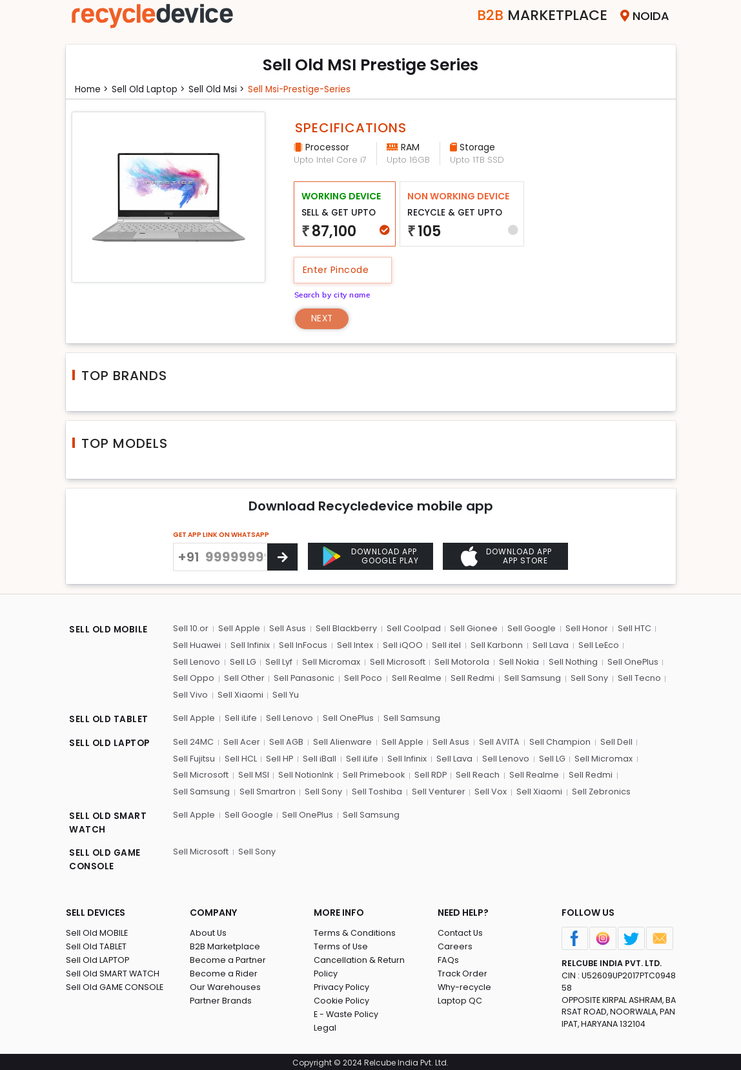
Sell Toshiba (375, 790)
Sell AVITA (497, 740)
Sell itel (444, 645)
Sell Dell (613, 740)
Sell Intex (354, 645)
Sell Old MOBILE (97, 931)
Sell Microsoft (395, 662)
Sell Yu (284, 695)
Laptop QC (460, 999)
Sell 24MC (193, 740)
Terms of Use (341, 944)
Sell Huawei (196, 645)
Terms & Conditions (355, 931)
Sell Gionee (472, 629)
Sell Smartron (266, 790)
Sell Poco (362, 678)
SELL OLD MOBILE (109, 630)
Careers (455, 944)
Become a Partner (228, 958)
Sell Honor (583, 629)
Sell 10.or (190, 629)
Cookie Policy (342, 999)
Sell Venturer (436, 790)
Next (323, 318)
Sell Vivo (189, 695)
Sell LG (241, 662)
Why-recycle (465, 985)
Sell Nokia (516, 662)
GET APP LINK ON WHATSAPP (221, 535)
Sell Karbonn (494, 645)
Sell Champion (557, 740)
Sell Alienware (341, 740)
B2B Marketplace (225, 944)
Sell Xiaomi (239, 695)
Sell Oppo (193, 678)
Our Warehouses (225, 985)
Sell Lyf (277, 662)
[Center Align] (282, 557)
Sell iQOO (401, 645)
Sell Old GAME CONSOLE (115, 985)
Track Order (463, 971)
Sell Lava (548, 645)
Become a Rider (224, 971)
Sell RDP (430, 773)
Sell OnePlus (629, 662)
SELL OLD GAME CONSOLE (106, 858)
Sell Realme (415, 678)
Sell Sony (586, 678)
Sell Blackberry (345, 629)
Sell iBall (318, 757)
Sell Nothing (569, 662)
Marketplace (536, 15)
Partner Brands (221, 999)
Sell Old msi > (219, 89)
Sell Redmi (471, 678)
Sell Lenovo (195, 662)
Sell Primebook (373, 773)
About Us (208, 931)
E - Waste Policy (347, 1012)
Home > (92, 89)
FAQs (448, 958)
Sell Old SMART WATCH (113, 971)
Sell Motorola (459, 662)
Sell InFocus (302, 645)
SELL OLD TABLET (109, 718)
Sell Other (243, 678)
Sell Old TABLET (96, 944)
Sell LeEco (595, 645)
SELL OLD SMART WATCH (108, 821)
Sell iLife (239, 717)
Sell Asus (286, 629)
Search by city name (334, 294)
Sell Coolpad (412, 629)
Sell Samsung (530, 678)
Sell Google (529, 629)
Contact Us (460, 931)
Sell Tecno (636, 678)
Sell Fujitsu (193, 757)
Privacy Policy (342, 985)
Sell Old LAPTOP (98, 958)
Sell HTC (630, 629)
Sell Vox (488, 790)
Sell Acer (241, 740)
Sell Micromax (329, 662)
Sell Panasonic (303, 678)
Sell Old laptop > (150, 89)
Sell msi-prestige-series (303, 89)
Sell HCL (239, 757)
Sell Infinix (249, 645)
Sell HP (278, 757)
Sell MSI (252, 773)
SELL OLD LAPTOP (111, 742)
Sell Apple (238, 629)
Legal (325, 1026)
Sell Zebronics (597, 790)
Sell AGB (286, 740)
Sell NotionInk (304, 773)
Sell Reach (478, 773)
